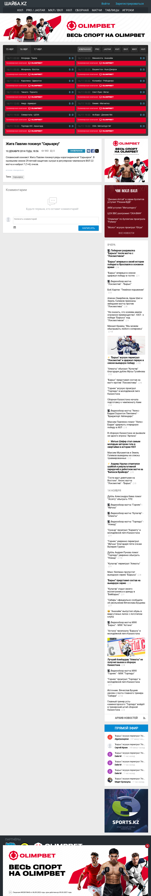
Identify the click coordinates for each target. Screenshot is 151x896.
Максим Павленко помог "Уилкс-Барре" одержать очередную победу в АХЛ (125, 424)
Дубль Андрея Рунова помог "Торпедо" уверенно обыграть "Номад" (123, 555)
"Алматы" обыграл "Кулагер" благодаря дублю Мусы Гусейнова (126, 370)
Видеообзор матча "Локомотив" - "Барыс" (119, 282)
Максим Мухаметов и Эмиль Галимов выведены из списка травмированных (123, 455)
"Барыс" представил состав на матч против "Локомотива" (123, 381)
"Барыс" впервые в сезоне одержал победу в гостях (121, 274)
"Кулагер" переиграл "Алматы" (123, 563)
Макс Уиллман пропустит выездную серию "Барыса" (122, 573)
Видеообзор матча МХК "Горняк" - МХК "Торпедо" (122, 672)
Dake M (118, 756)
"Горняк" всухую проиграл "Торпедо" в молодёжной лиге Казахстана (123, 391)
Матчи (97, 10)
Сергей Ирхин (121, 747)
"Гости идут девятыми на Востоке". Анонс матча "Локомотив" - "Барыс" (121, 480)
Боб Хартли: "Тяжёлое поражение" (125, 289)
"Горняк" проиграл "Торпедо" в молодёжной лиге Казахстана (123, 680)
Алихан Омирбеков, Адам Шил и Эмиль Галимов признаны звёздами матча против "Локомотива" (124, 302)
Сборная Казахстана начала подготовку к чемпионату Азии (124, 401)
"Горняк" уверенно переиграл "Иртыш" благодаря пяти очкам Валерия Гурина (124, 544)
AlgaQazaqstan (122, 739)
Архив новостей (126, 717)
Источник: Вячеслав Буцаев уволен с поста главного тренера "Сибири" (125, 693)
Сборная (82, 10)
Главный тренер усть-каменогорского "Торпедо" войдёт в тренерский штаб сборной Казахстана (126, 705)
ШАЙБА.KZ (15, 3)
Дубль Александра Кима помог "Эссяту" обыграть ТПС (124, 497)
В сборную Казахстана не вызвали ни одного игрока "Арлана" (126, 434)
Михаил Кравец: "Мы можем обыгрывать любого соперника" (124, 327)
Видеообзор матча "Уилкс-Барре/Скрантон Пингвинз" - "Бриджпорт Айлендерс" (123, 413)
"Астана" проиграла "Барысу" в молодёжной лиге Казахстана (124, 632)
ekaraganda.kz (18, 170)
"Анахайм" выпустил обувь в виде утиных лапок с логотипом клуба (124, 614)
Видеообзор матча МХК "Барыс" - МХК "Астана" (122, 624)
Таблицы (112, 10)
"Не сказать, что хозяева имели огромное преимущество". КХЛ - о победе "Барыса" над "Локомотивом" (125, 316)
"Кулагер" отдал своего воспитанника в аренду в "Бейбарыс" (121, 591)
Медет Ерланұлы (123, 782)
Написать (88, 228)
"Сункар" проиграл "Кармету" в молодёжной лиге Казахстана (124, 531)
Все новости (126, 233)
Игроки (128, 10)
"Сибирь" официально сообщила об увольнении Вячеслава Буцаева (126, 601)
